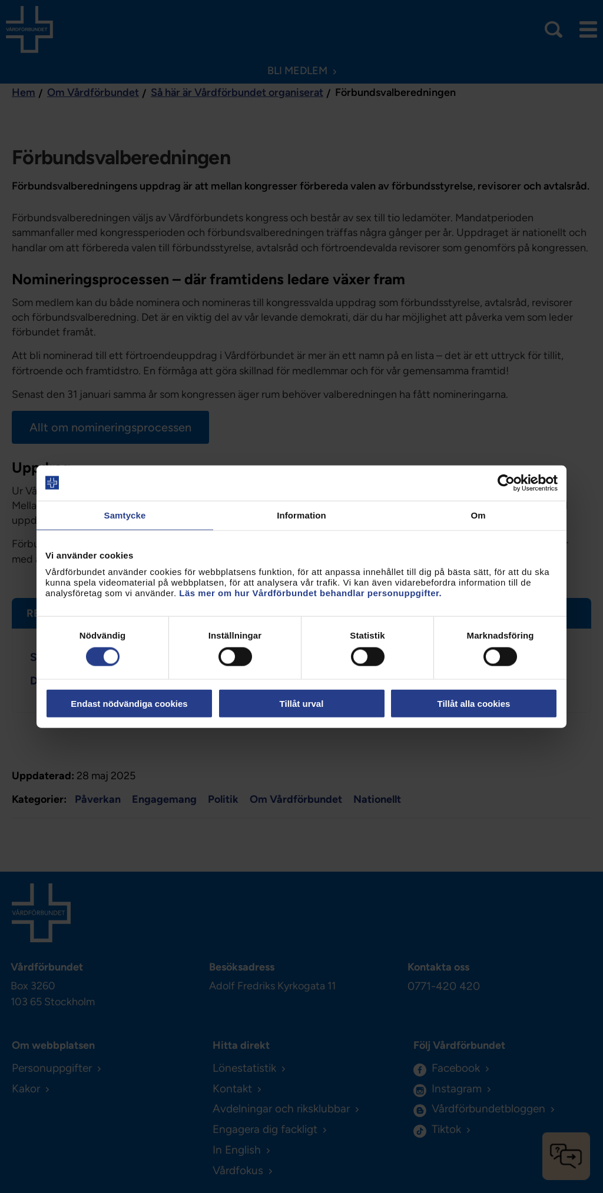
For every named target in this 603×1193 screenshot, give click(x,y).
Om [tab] (478, 515)
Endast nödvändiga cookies (129, 704)
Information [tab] (301, 515)
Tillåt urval (302, 704)
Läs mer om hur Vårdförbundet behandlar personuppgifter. (310, 593)
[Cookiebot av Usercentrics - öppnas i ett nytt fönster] (506, 482)
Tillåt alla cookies (474, 704)
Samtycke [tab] (125, 515)
